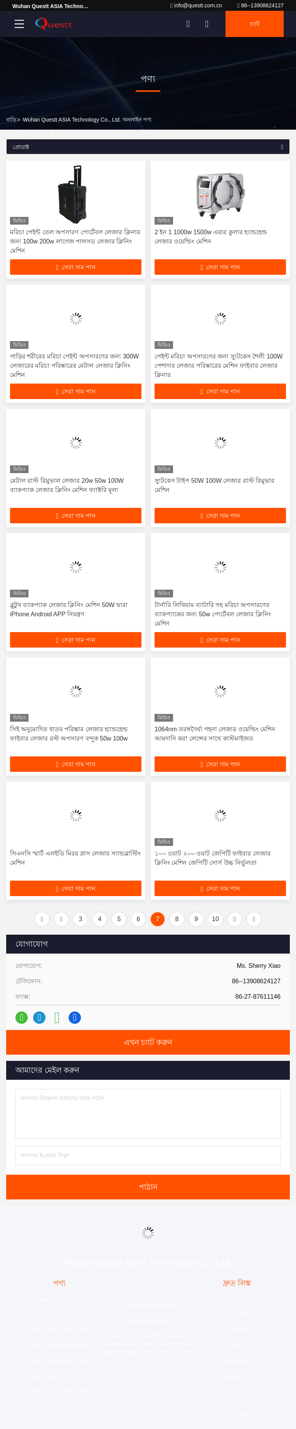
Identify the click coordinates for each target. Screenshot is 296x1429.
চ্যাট (254, 24)
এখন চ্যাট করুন (148, 1042)
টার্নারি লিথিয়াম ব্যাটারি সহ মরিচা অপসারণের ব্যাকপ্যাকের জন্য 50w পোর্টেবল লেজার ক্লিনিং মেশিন (213, 614)
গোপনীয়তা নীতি (237, 1377)
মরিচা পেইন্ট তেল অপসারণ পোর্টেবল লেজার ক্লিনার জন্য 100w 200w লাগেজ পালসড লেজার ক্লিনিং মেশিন (75, 241)
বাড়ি (11, 120)
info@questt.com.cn (196, 5)
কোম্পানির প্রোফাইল (237, 1300)
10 (215, 919)
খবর (237, 1346)
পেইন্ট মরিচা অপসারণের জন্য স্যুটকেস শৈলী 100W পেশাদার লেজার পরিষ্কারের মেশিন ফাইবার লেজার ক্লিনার (219, 365)
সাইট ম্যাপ (237, 1361)
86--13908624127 (260, 5)
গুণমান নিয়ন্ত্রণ (237, 1331)
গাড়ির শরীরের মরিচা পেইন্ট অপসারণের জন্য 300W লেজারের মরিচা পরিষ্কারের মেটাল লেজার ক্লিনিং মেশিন (74, 365)
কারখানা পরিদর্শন (237, 1315)
